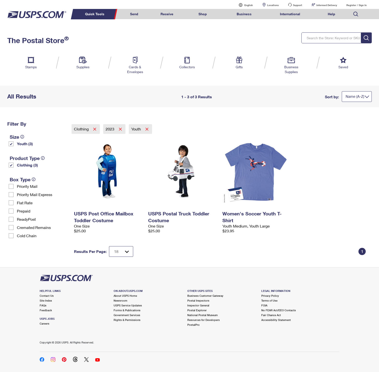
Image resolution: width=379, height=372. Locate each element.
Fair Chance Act (271, 315)
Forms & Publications (127, 310)
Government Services (127, 315)
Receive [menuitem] (166, 14)
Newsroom (120, 300)
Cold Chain (26, 235)
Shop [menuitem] (202, 14)
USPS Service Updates (128, 305)
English (243, 5)
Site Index (46, 300)
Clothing (82, 129)
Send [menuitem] (134, 14)
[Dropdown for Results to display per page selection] (121, 251)
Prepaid (23, 211)
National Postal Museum (202, 315)
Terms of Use (269, 300)
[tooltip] (22, 137)
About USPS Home (125, 295)
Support (297, 5)
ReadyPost (26, 219)
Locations (273, 5)
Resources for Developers (203, 319)
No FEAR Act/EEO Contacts (278, 310)
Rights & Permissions (127, 319)
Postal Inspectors (198, 300)
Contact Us (47, 295)
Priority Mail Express (34, 194)
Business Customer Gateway (205, 295)
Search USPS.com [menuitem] (356, 14)
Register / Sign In (356, 5)
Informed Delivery (326, 5)
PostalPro (193, 324)
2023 (110, 129)
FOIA (264, 305)
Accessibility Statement (276, 319)
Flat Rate (25, 202)
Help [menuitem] (331, 14)
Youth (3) (25, 143)
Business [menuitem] (244, 14)
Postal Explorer (197, 310)
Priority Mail (27, 186)
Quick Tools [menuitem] (94, 14)
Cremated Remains (34, 227)
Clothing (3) (27, 165)
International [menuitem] (290, 14)
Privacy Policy (270, 295)
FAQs (43, 305)
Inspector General (198, 305)
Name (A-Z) (355, 96)
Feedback (46, 310)
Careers (44, 323)
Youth (136, 129)
